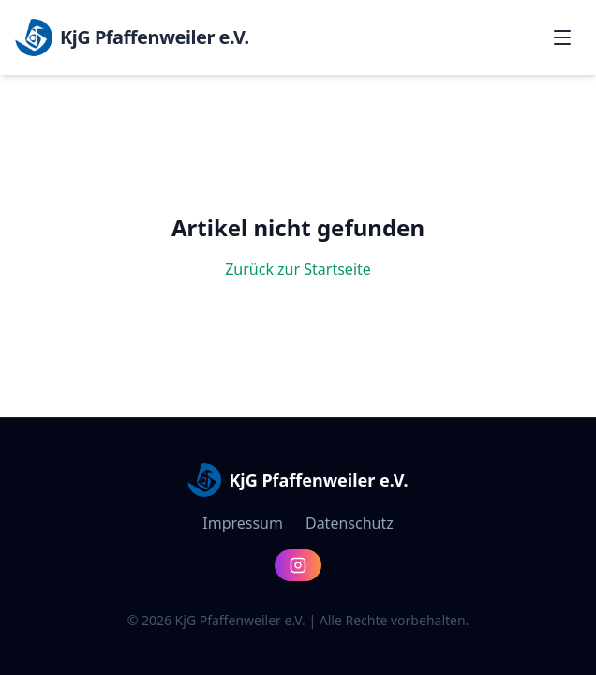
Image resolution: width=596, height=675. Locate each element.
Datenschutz (349, 523)
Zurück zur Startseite (298, 269)
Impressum (242, 523)
